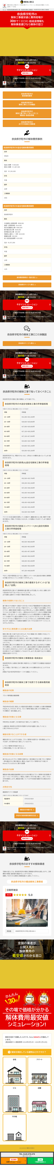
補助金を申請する (26, 810)
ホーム (4, 9)
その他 (14, 1116)
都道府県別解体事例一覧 (13, 9)
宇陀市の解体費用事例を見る (26, 815)
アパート (39, 1059)
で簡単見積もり (40, 1160)
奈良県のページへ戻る (26, 285)
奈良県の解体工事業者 (27, 9)
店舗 (39, 1088)
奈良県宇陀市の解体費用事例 (27, 95)
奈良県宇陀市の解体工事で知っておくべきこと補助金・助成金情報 (27, 113)
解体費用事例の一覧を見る (26, 277)
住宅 (14, 1059)
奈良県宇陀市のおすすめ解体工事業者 (27, 123)
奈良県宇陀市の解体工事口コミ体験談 (27, 104)
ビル (14, 1088)
